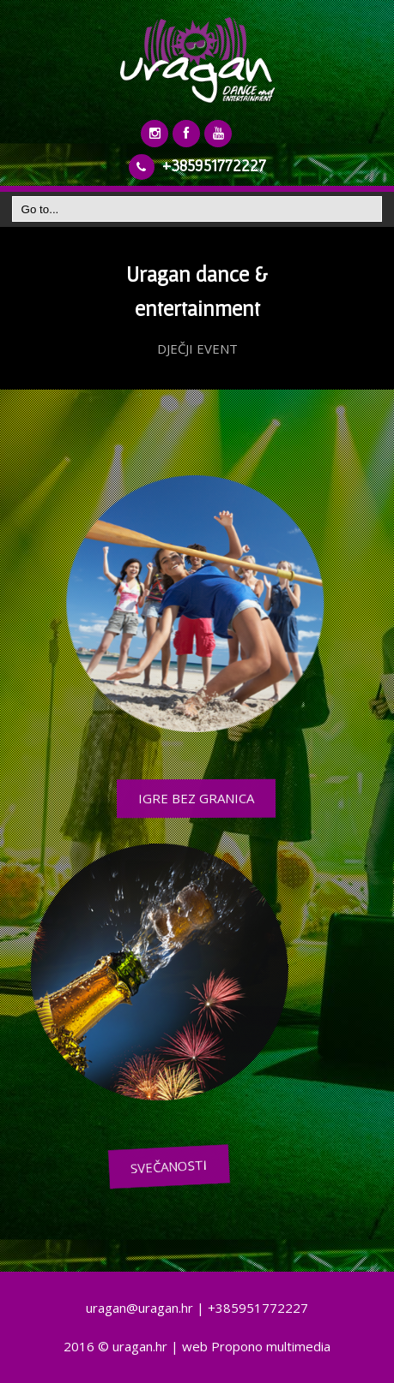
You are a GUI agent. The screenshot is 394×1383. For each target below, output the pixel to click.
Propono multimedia (270, 1346)
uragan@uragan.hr (139, 1307)
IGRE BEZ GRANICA (187, 798)
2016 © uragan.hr (115, 1346)
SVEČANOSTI (237, 1166)
